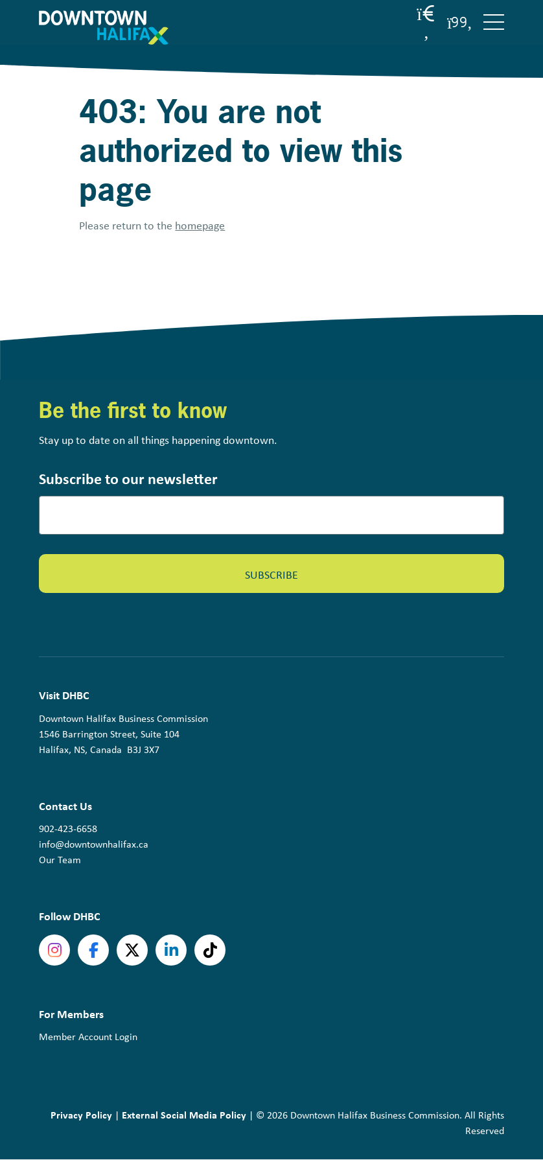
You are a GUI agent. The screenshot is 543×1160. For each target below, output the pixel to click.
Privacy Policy (81, 1115)
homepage (200, 225)
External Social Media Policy (184, 1115)
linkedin (171, 950)
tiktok (209, 950)
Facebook (93, 950)
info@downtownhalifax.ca (93, 844)
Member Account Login (88, 1036)
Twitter (132, 950)
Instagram (54, 950)
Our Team (60, 859)
